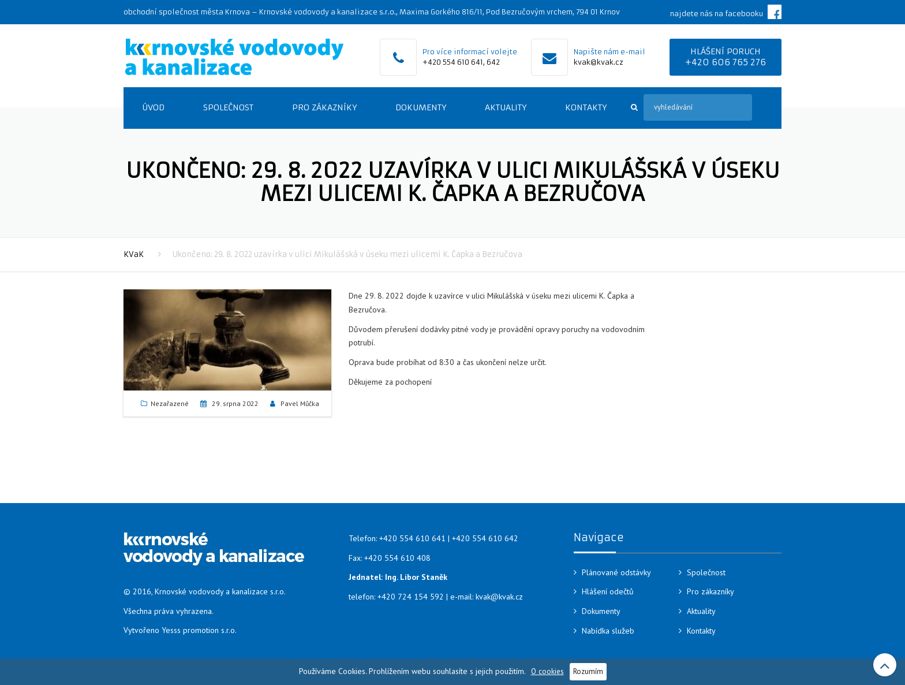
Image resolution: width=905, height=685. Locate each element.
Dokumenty (420, 107)
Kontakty (586, 107)
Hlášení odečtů (608, 591)
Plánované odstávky (616, 572)
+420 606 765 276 (725, 62)
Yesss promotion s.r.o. (199, 630)
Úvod (153, 107)
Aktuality (505, 107)
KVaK (134, 254)
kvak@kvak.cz (598, 62)
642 (493, 62)
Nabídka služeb (608, 631)
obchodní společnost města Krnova (187, 12)
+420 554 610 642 (485, 538)
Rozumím (588, 671)
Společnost (228, 107)
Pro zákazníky (324, 107)
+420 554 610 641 (452, 62)
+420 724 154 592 (410, 596)
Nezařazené (170, 403)
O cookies (547, 671)
